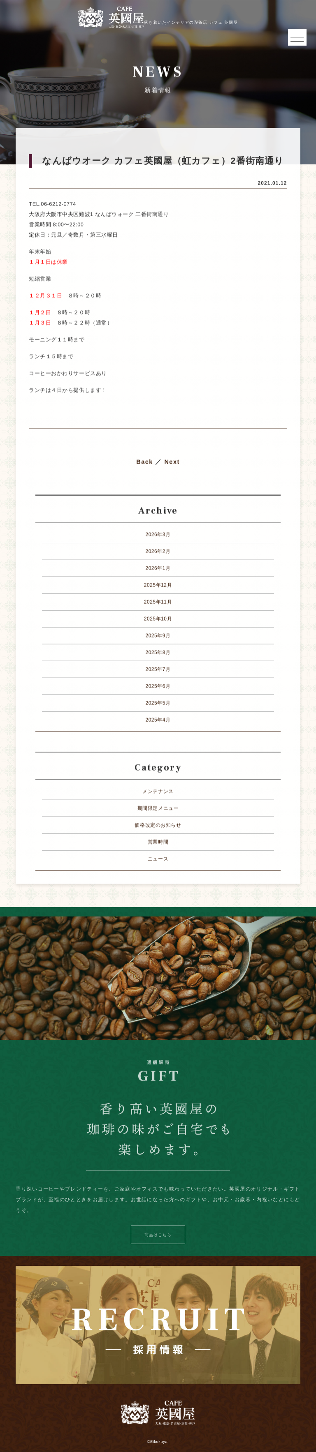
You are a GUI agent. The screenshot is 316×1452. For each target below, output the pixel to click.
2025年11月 (158, 602)
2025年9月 (157, 636)
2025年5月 (157, 703)
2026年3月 (157, 535)
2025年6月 (157, 686)
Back (144, 462)
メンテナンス (158, 791)
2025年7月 (157, 669)
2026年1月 (157, 568)
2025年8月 (157, 653)
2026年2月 (157, 551)
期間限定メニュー (158, 808)
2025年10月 (158, 619)
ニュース (158, 859)
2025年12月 (158, 585)
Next (171, 462)
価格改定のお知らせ (158, 825)
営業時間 (158, 842)
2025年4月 (157, 720)
